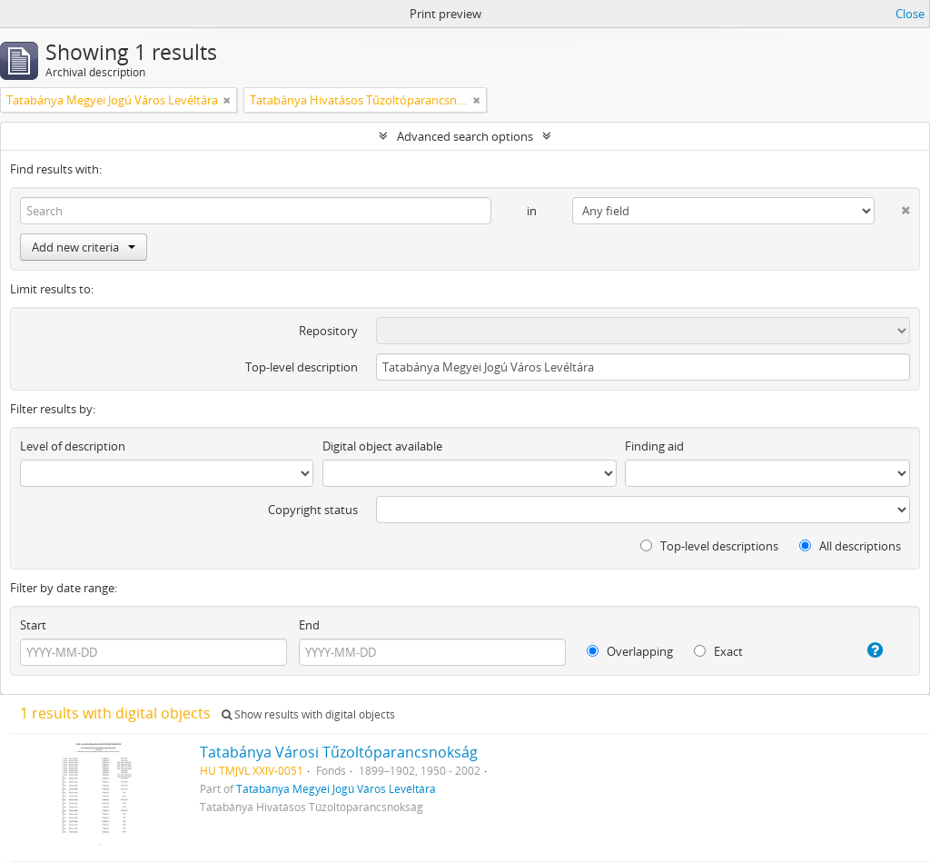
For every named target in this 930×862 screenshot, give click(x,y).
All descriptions (850, 546)
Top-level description (301, 367)
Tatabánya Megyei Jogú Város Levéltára (336, 788)
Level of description (72, 446)
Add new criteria (83, 247)
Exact (718, 651)
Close (910, 13)
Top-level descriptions (709, 546)
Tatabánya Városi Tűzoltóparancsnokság (339, 752)
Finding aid (654, 446)
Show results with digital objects (308, 714)
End (309, 625)
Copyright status (313, 509)
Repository (328, 330)
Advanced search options (465, 136)
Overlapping (630, 651)
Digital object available (382, 446)
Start (33, 625)
